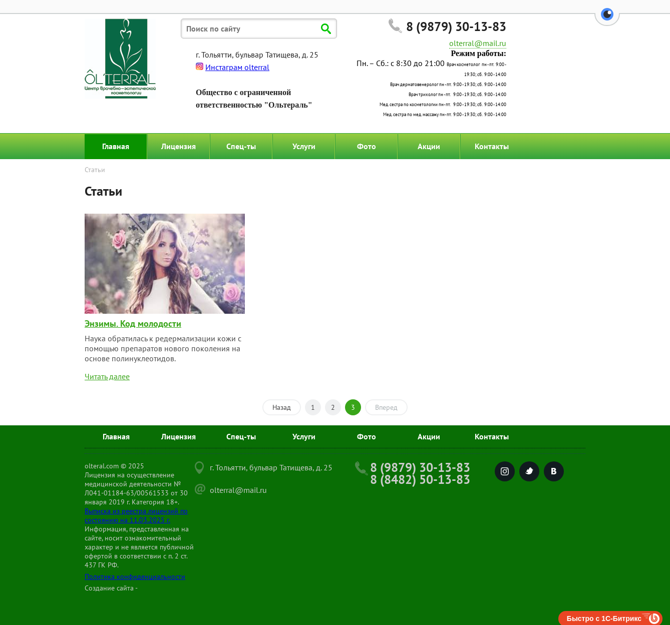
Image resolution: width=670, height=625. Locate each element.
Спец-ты (241, 146)
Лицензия (178, 146)
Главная (115, 146)
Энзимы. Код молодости (133, 323)
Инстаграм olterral (237, 67)
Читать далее (107, 376)
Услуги (303, 146)
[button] (607, 20)
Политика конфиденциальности (135, 576)
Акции (429, 146)
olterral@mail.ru (477, 43)
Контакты (492, 146)
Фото (366, 146)
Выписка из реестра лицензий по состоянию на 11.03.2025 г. (136, 515)
